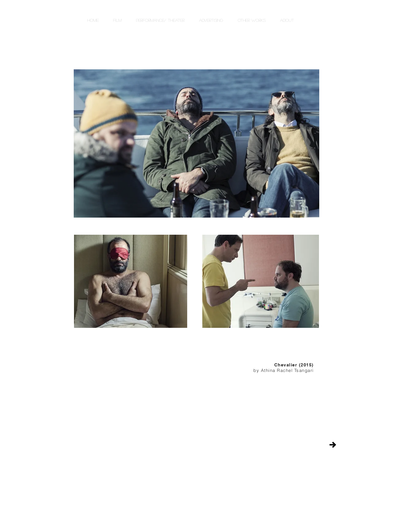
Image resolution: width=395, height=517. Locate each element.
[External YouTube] (130, 388)
